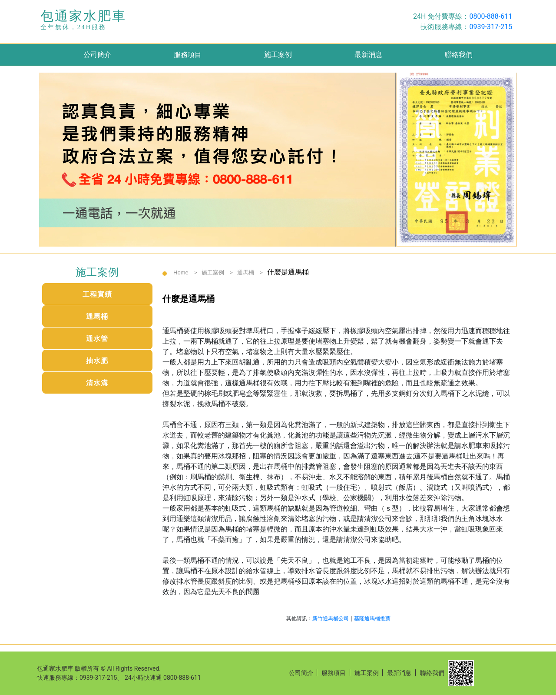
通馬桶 (97, 316)
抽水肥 (97, 361)
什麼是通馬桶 (288, 272)
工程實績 (97, 294)
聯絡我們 (459, 54)
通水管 (97, 338)
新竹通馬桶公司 (330, 618)
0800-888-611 (490, 16)
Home (181, 272)
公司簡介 (97, 54)
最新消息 (368, 54)
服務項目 (188, 54)
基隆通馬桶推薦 (372, 618)
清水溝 (97, 383)
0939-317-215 (490, 27)
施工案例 (278, 54)
